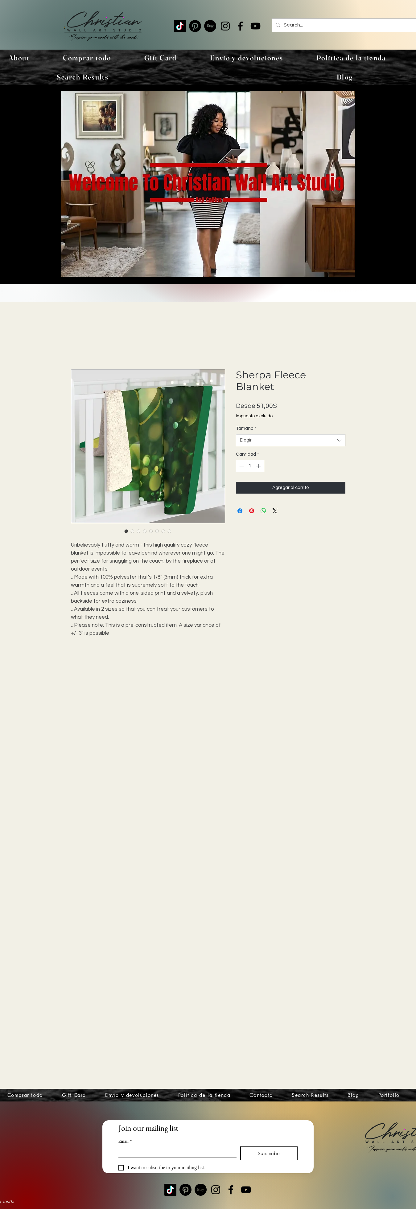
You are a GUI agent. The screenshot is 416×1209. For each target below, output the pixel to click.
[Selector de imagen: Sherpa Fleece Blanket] (126, 531)
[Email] (175, 1152)
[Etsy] (210, 26)
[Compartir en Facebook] (240, 511)
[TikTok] (180, 26)
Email (125, 1141)
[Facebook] (240, 26)
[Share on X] (275, 511)
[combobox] (290, 440)
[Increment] (259, 466)
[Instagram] (225, 26)
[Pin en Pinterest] (251, 511)
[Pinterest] (195, 26)
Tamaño (246, 428)
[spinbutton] (250, 466)
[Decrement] (241, 466)
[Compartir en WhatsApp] (263, 511)
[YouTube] (255, 26)
